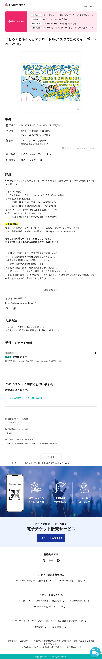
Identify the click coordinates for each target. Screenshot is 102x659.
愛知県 (9, 433)
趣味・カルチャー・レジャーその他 (44, 443)
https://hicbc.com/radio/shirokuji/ (22, 303)
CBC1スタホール (13, 423)
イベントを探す (19, 601)
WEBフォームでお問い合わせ (26, 398)
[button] (51, 357)
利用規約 (39, 627)
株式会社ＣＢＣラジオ (31, 160)
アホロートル (44, 154)
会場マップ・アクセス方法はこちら (77, 148)
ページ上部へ (52, 457)
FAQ (63, 606)
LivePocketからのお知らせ (48, 601)
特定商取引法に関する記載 (70, 621)
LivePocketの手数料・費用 (69, 580)
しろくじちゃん (28, 154)
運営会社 (57, 627)
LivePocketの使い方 (42, 606)
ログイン (93, 6)
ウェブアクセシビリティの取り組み (32, 621)
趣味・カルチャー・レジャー (17, 443)
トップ (11, 463)
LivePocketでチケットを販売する (32, 580)
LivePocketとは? (78, 601)
